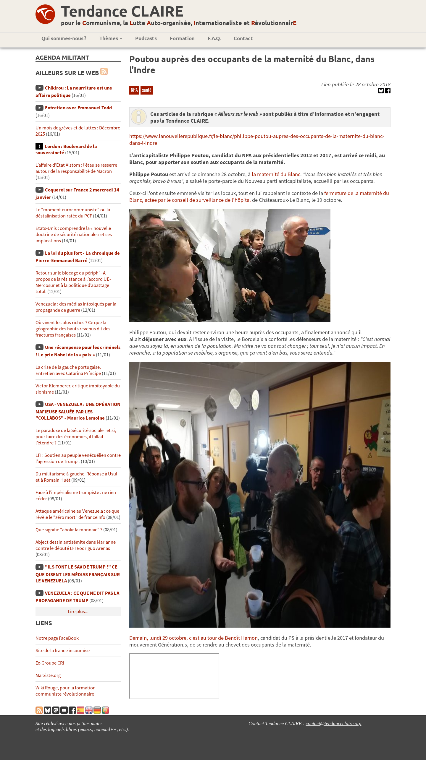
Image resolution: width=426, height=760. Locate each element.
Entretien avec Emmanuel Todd (78, 108)
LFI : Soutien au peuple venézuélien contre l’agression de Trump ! (78, 458)
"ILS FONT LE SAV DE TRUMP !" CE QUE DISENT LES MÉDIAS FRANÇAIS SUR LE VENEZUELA (78, 574)
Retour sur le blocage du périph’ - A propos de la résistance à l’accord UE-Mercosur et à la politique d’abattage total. (73, 282)
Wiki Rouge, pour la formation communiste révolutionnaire (66, 691)
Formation (182, 38)
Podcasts (146, 38)
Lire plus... (78, 611)
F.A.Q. (214, 38)
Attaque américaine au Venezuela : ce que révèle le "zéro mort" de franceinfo (77, 514)
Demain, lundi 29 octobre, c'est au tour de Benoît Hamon (193, 637)
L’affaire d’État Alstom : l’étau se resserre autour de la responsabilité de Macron (76, 168)
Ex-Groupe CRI (50, 663)
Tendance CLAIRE (122, 10)
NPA (134, 90)
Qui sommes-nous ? (63, 38)
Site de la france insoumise (63, 650)
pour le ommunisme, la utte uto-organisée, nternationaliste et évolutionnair (178, 23)
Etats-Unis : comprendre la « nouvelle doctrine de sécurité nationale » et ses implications (74, 234)
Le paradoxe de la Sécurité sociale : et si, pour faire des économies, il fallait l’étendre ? (76, 436)
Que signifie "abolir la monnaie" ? (69, 530)
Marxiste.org (48, 675)
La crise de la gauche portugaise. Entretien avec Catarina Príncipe (68, 370)
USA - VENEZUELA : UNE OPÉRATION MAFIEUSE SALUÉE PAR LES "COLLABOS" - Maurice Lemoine (78, 411)
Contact (243, 38)
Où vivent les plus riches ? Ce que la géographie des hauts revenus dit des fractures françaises (73, 328)
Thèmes (110, 38)
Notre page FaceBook (57, 638)
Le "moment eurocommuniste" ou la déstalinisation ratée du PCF (73, 213)
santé (146, 90)
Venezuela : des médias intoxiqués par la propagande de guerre (76, 307)
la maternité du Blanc (276, 174)
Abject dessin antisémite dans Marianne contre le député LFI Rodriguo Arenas (76, 545)
